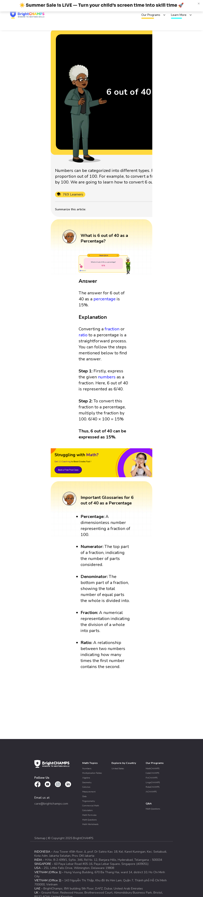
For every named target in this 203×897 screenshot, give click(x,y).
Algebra (86, 777)
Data (84, 796)
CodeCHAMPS (152, 773)
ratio (83, 335)
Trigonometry (88, 801)
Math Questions (89, 819)
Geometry (87, 782)
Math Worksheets (90, 824)
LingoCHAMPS (153, 782)
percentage (104, 299)
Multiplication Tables (92, 773)
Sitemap (40, 838)
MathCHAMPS (152, 768)
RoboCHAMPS (152, 787)
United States (117, 768)
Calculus (86, 787)
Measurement (88, 791)
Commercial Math (90, 805)
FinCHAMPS (151, 777)
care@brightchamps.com (51, 804)
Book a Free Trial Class (68, 469)
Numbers (86, 768)
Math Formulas (89, 815)
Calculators (87, 810)
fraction (112, 329)
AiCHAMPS (151, 791)
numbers (107, 377)
